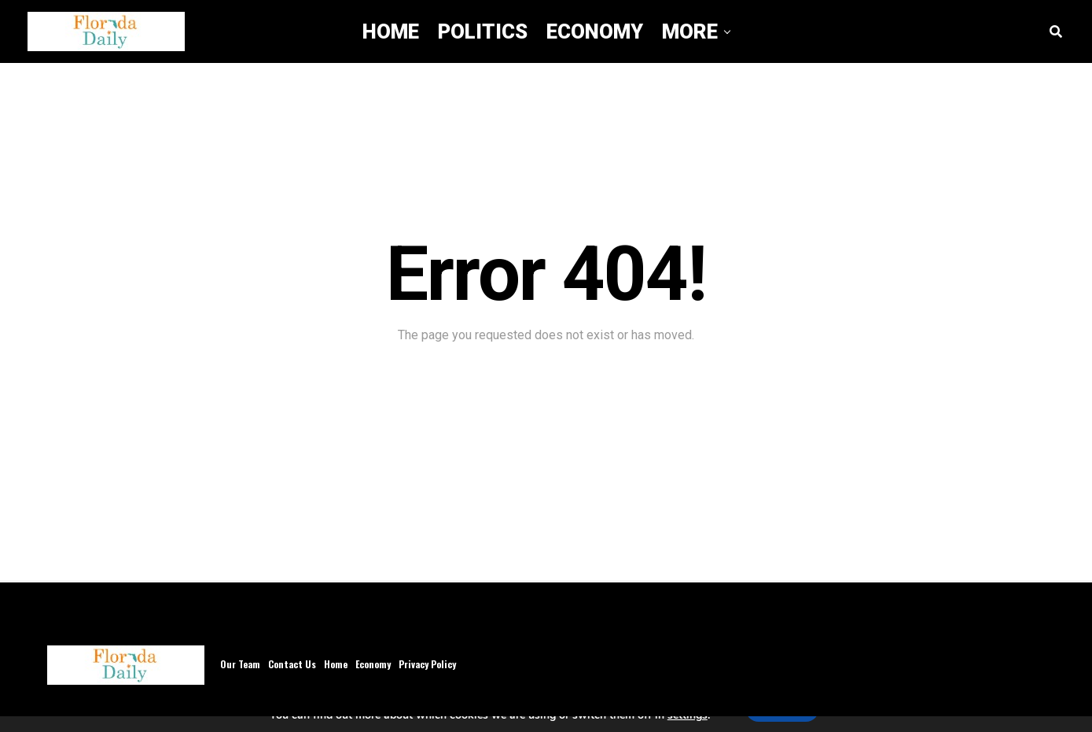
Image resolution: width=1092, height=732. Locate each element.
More (690, 31)
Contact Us (292, 664)
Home (390, 31)
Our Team (240, 664)
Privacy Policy (427, 664)
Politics (483, 31)
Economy (594, 31)
